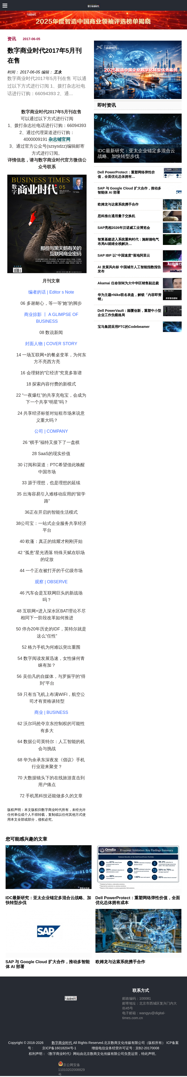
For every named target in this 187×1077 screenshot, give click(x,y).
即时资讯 (106, 105)
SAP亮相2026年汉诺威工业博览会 (124, 228)
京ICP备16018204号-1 (59, 1048)
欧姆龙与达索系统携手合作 (118, 204)
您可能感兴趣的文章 (26, 839)
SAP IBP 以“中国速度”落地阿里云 (124, 255)
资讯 (11, 38)
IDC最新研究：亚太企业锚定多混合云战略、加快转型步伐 (136, 153)
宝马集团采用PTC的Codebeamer (124, 327)
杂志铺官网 (59, 139)
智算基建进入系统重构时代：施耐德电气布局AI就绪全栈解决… (128, 241)
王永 (58, 72)
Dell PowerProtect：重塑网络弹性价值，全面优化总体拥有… (126, 174)
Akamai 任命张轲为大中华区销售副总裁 (128, 283)
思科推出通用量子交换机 (116, 216)
